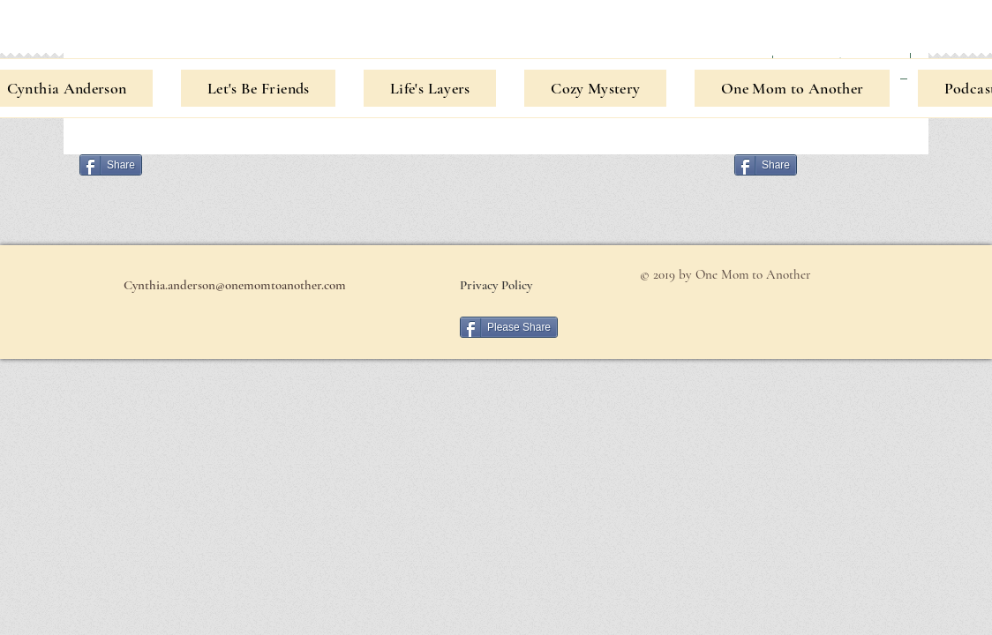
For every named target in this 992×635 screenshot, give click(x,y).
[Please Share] (509, 327)
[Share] (110, 165)
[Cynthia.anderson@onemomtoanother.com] (234, 285)
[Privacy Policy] (496, 285)
